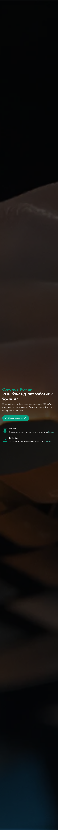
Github (51, 432)
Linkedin (47, 441)
